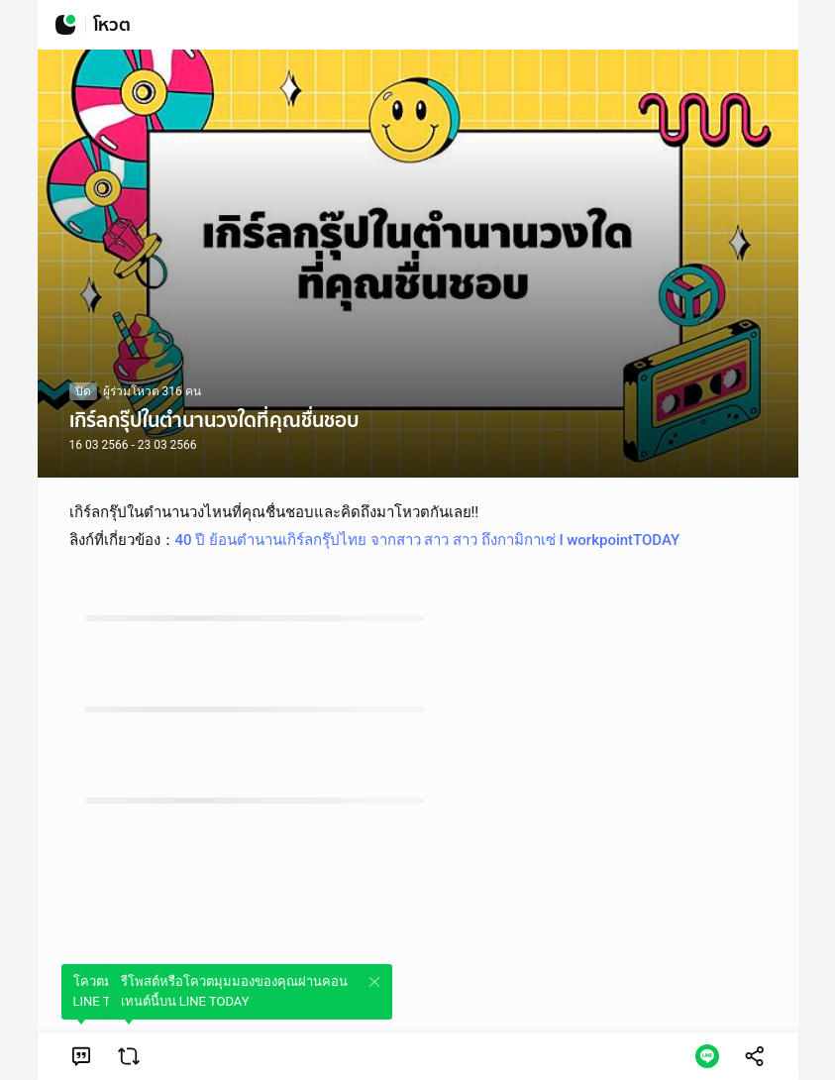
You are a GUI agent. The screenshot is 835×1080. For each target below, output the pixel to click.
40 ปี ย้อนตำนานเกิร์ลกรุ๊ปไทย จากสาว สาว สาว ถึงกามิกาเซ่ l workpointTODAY (427, 540)
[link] (81, 1056)
